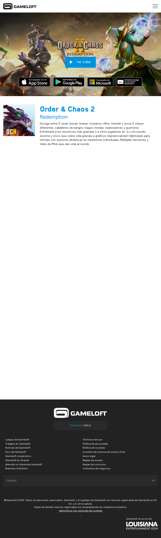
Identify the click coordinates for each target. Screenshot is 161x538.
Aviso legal (89, 456)
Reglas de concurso (94, 464)
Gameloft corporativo (18, 456)
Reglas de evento (93, 460)
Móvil (87, 425)
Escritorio (76, 425)
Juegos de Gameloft (17, 439)
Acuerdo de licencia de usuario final (104, 451)
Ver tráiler (80, 62)
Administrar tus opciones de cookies (80, 510)
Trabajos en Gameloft (17, 443)
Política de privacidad (95, 443)
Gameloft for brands (17, 460)
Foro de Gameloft (15, 451)
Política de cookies (94, 447)
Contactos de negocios (96, 468)
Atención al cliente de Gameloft (23, 464)
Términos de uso (93, 439)
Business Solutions (16, 468)
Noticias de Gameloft (17, 447)
